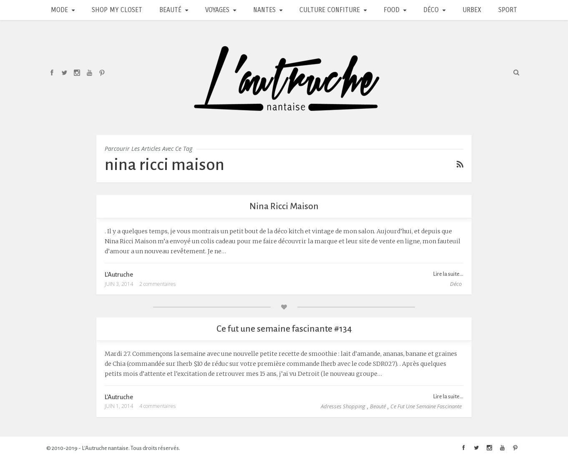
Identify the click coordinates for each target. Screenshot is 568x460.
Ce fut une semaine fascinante (426, 406)
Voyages (217, 10)
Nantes (264, 10)
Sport (507, 10)
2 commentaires (157, 284)
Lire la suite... (448, 274)
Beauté (170, 10)
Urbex (471, 10)
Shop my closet (117, 10)
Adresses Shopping (343, 406)
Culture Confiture (329, 10)
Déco (431, 10)
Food (392, 10)
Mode (59, 10)
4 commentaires (157, 406)
